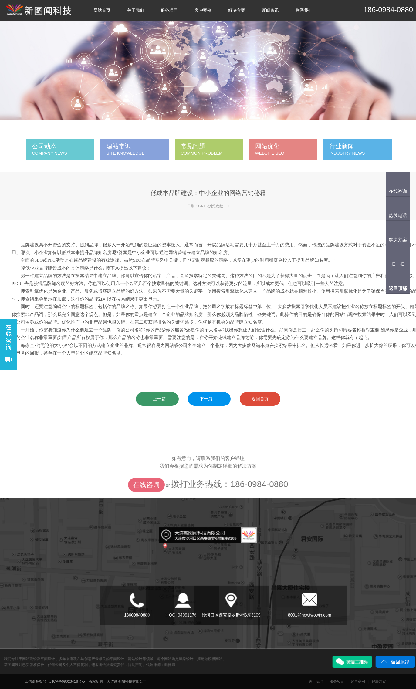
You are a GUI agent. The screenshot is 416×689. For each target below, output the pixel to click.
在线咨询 (146, 496)
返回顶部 (398, 288)
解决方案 (236, 10)
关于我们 (135, 10)
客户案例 (202, 10)
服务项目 (169, 10)
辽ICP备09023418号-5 (67, 682)
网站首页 (101, 10)
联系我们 (304, 10)
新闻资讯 (270, 10)
